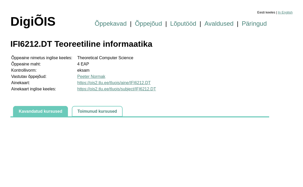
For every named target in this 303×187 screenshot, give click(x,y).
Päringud (254, 23)
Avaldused (219, 23)
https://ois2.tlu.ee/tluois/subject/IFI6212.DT (116, 89)
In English (285, 12)
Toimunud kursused (97, 111)
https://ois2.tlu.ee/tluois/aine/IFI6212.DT (114, 83)
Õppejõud (148, 23)
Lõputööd (183, 23)
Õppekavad (111, 23)
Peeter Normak (91, 76)
